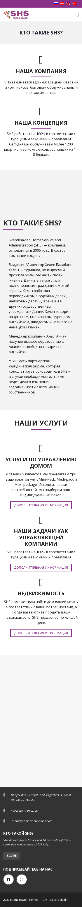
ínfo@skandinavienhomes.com (31, 821)
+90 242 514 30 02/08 (24, 810)
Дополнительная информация (41, 505)
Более (12, 855)
